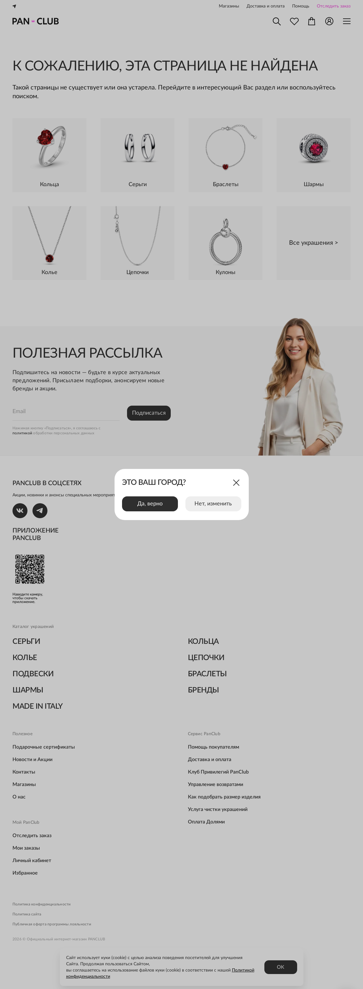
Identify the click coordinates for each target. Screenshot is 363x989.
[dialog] (182, 494)
